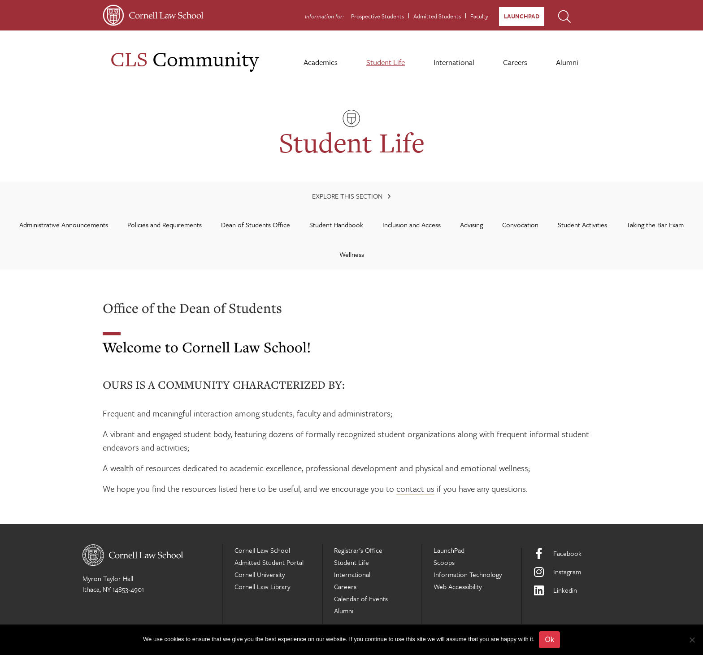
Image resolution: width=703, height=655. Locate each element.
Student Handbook (336, 225)
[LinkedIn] (577, 590)
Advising (471, 225)
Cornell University (259, 574)
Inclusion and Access (411, 225)
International (454, 62)
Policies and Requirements (164, 225)
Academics (321, 62)
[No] (691, 639)
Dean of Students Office (255, 225)
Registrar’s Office (358, 550)
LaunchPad (521, 16)
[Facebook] (577, 553)
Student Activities (582, 225)
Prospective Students (377, 16)
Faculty (479, 16)
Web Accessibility (458, 586)
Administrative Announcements (63, 225)
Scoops (444, 562)
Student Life (385, 62)
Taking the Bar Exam (655, 225)
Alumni (567, 62)
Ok (549, 639)
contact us (415, 488)
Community (184, 59)
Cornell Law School (262, 550)
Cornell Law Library (262, 586)
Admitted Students (437, 16)
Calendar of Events (361, 598)
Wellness (351, 254)
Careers (515, 62)
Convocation (520, 225)
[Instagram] (577, 571)
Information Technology (468, 574)
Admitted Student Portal (269, 562)
